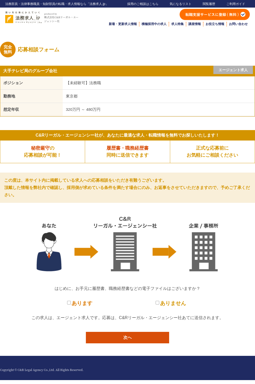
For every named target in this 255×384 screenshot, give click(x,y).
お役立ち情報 (215, 24)
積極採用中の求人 (154, 24)
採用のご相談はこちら (142, 4)
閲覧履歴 (209, 4)
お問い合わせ (238, 24)
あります (82, 303)
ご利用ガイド (235, 4)
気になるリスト (181, 4)
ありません (173, 303)
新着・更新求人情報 (123, 24)
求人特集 (177, 24)
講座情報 (194, 24)
